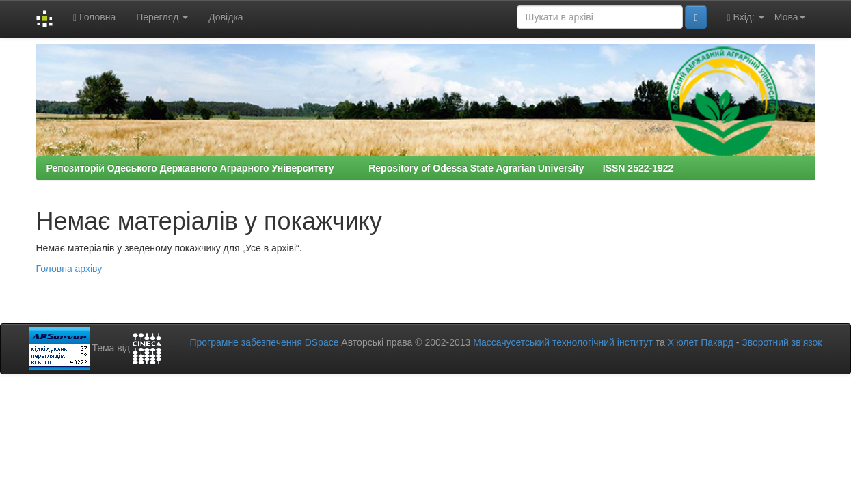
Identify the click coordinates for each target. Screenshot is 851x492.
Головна (94, 17)
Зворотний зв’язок (782, 342)
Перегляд (162, 17)
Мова (789, 17)
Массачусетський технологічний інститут (563, 342)
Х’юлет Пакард (700, 342)
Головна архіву (69, 268)
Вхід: (745, 17)
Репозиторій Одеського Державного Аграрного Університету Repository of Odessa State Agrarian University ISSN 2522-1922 (360, 168)
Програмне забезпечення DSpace (263, 342)
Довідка (225, 17)
